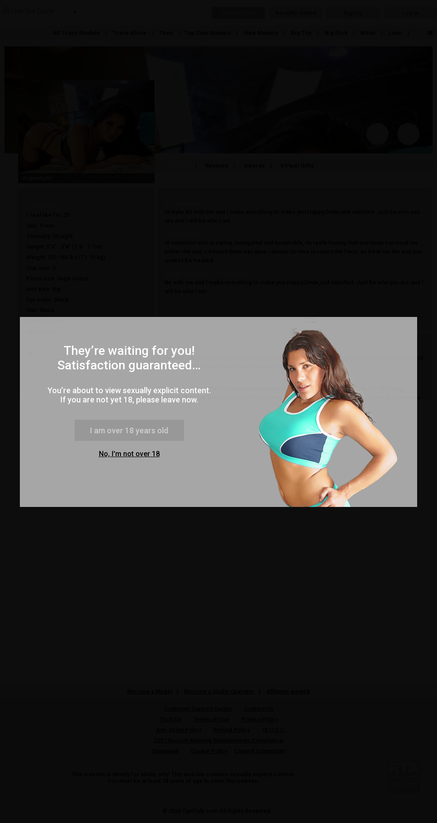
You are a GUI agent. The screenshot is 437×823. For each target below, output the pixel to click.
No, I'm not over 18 (129, 454)
